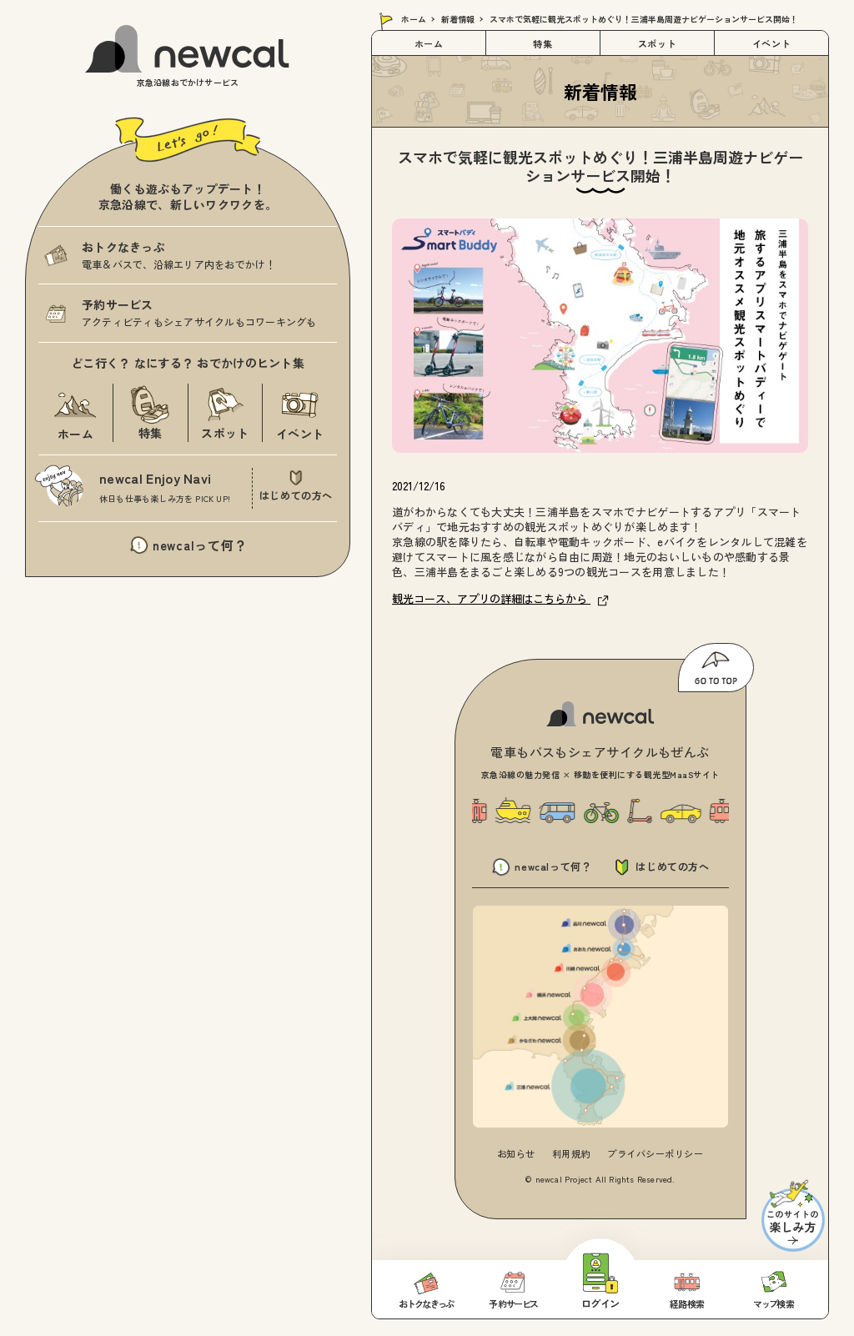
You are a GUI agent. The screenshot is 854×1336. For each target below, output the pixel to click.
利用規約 (571, 1153)
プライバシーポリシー (655, 1153)
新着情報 (458, 19)
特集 (542, 43)
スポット (657, 43)
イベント (771, 43)
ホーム (413, 19)
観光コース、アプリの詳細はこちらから (500, 598)
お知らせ (516, 1153)
